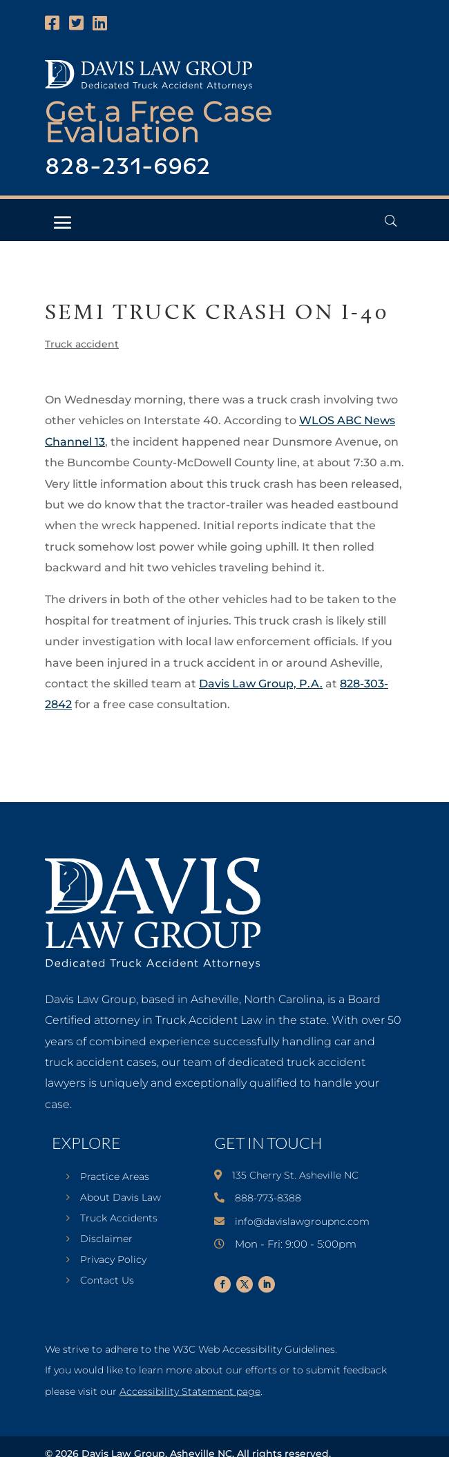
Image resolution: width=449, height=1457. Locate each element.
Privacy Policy (113, 1260)
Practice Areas (114, 1177)
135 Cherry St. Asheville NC (295, 1175)
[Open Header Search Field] (391, 221)
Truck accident (82, 344)
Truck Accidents (118, 1218)
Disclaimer (106, 1239)
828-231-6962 (128, 167)
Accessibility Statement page (190, 1391)
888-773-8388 (268, 1198)
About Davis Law (120, 1197)
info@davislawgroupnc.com (302, 1221)
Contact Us (107, 1280)
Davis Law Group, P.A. (261, 683)
